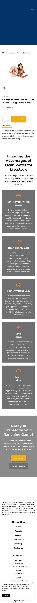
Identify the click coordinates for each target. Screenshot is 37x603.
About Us (18, 531)
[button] (7, 120)
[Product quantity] (5, 119)
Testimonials (18, 539)
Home (18, 527)
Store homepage (8, 53)
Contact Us (18, 548)
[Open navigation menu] (33, 10)
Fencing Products (23, 53)
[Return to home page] (16, 10)
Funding (18, 544)
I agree (6, 595)
